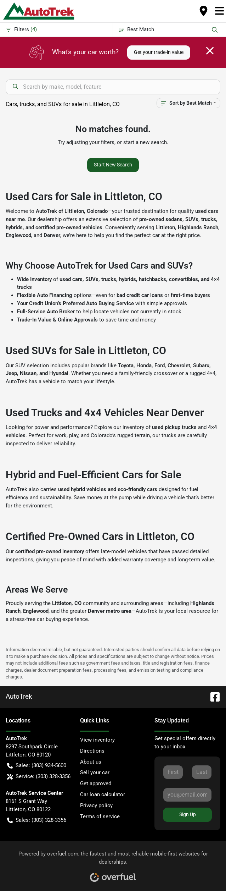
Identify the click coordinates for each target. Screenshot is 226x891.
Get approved (95, 783)
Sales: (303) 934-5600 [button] (36, 765)
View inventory (97, 740)
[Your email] (187, 795)
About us (90, 762)
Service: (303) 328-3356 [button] (38, 776)
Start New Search (113, 164)
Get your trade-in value (158, 52)
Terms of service (100, 816)
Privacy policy (96, 805)
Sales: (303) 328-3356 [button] (36, 820)
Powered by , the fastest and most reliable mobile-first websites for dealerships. (113, 864)
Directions (92, 751)
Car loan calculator (102, 794)
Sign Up (187, 814)
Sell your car (94, 772)
